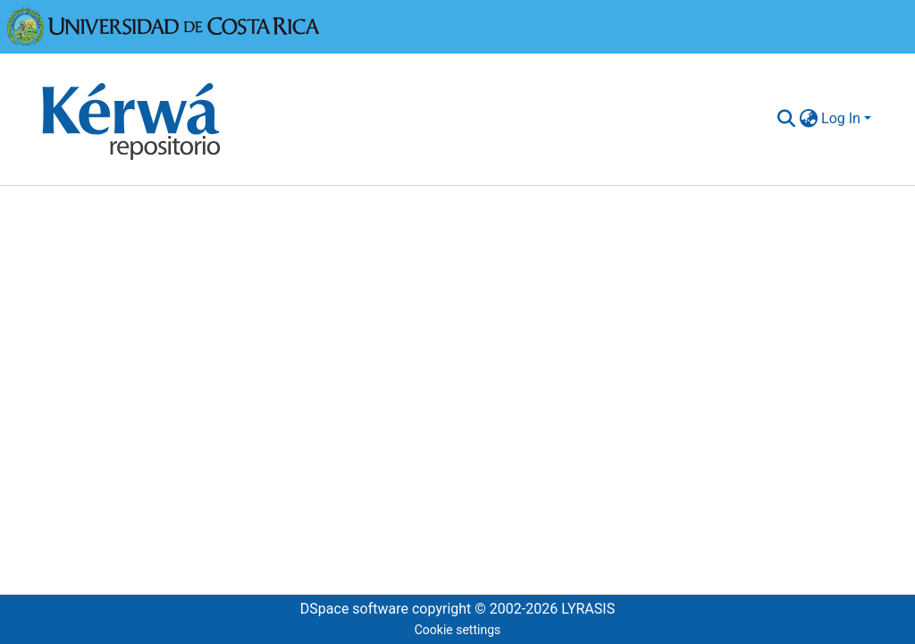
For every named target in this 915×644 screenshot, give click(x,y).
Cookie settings (458, 630)
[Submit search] (786, 119)
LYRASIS (588, 608)
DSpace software (354, 608)
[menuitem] (808, 119)
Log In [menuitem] (840, 118)
